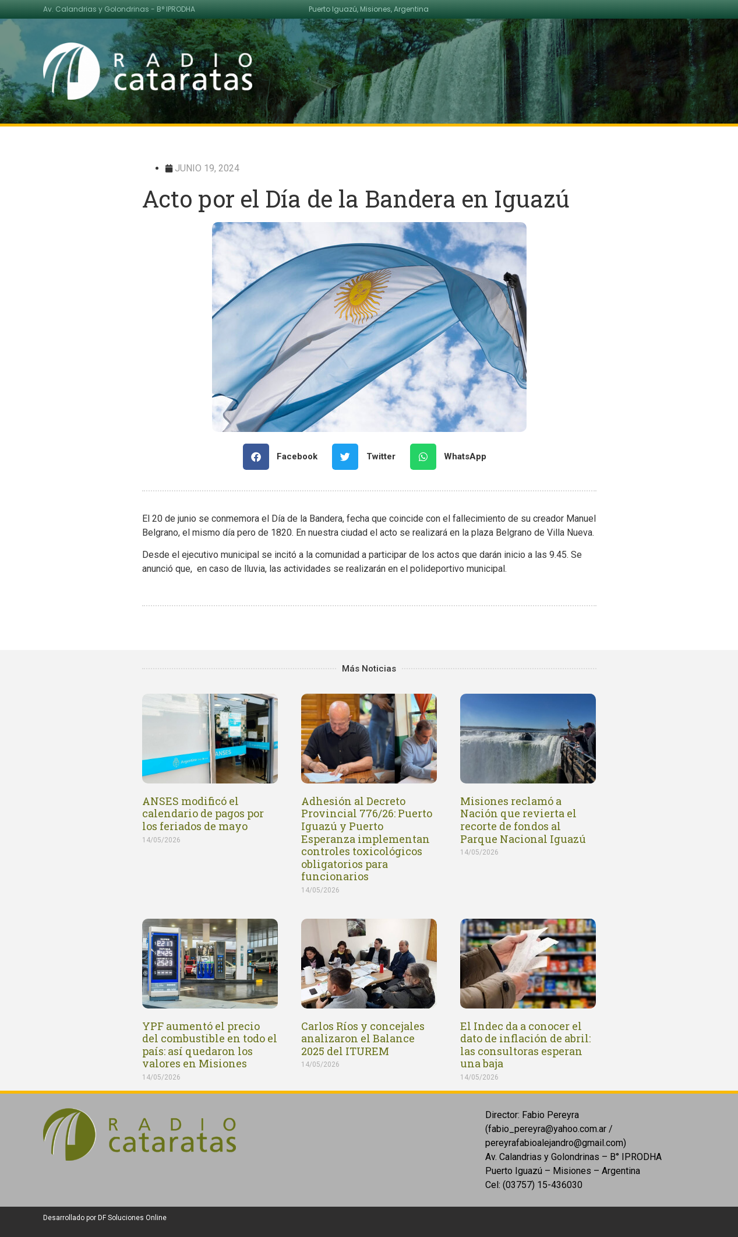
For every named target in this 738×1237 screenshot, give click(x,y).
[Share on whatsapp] (453, 457)
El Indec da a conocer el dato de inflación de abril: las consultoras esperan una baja (525, 1045)
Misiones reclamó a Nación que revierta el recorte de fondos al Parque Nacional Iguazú (523, 820)
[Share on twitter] (368, 457)
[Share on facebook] (285, 457)
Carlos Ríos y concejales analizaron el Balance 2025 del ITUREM (363, 1038)
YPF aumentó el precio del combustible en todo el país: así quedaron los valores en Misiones (209, 1045)
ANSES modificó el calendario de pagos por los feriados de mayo (203, 813)
